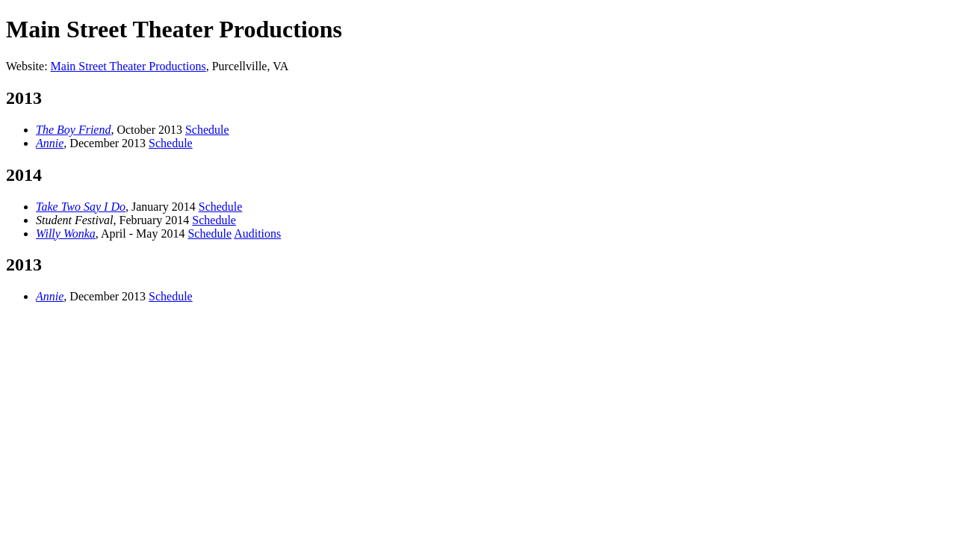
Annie (49, 143)
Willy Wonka (66, 233)
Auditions (257, 233)
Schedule (207, 129)
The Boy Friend (73, 129)
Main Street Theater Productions (128, 66)
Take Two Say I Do (80, 206)
